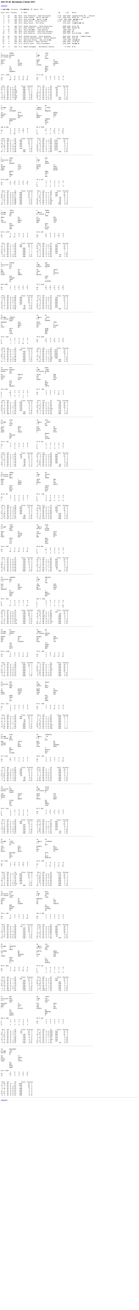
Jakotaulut (4, 6)
